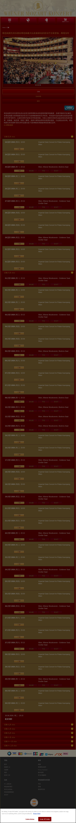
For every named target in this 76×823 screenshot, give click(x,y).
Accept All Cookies (45, 819)
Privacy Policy (36, 813)
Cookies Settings (30, 819)
